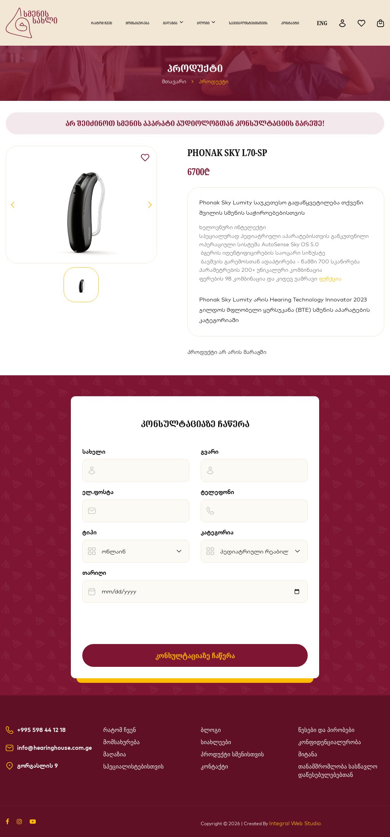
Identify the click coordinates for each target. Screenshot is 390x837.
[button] (13, 205)
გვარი (210, 451)
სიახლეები (216, 742)
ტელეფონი (217, 492)
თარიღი (94, 572)
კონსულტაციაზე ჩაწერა (195, 655)
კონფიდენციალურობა (329, 742)
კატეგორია (217, 532)
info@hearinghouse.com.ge (54, 748)
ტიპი (89, 532)
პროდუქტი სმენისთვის (232, 754)
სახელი (93, 451)
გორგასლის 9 (37, 766)
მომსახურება (137, 23)
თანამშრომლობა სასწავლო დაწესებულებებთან (337, 771)
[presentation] (140, 623)
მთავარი (174, 81)
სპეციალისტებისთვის (248, 23)
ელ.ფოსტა (97, 492)
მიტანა (307, 754)
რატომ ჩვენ (101, 23)
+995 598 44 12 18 (41, 730)
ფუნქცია (330, 278)
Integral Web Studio (295, 823)
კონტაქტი (290, 23)
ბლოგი (203, 23)
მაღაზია (170, 23)
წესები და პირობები (326, 730)
